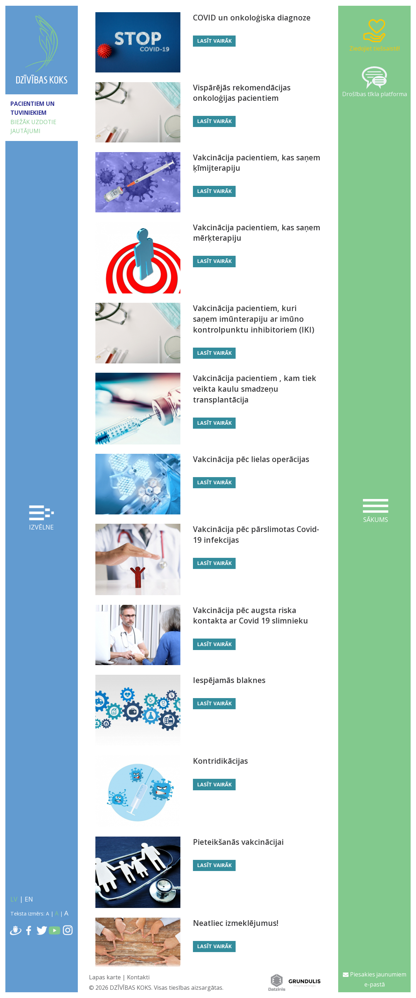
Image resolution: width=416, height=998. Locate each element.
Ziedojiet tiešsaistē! (374, 35)
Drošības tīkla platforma (374, 82)
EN (29, 899)
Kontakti (138, 977)
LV (14, 899)
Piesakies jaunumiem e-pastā (374, 979)
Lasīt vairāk (214, 40)
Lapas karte (105, 977)
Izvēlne (42, 518)
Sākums (375, 511)
